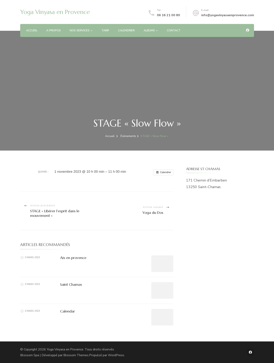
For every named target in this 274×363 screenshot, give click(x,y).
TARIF (105, 30)
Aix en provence (73, 257)
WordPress (116, 355)
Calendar (67, 311)
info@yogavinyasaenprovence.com (227, 15)
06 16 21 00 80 (168, 15)
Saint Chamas (71, 284)
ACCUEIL (31, 30)
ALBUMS (149, 30)
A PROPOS (53, 30)
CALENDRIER (126, 30)
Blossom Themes (76, 355)
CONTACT (173, 30)
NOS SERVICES (80, 30)
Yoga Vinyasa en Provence (55, 12)
